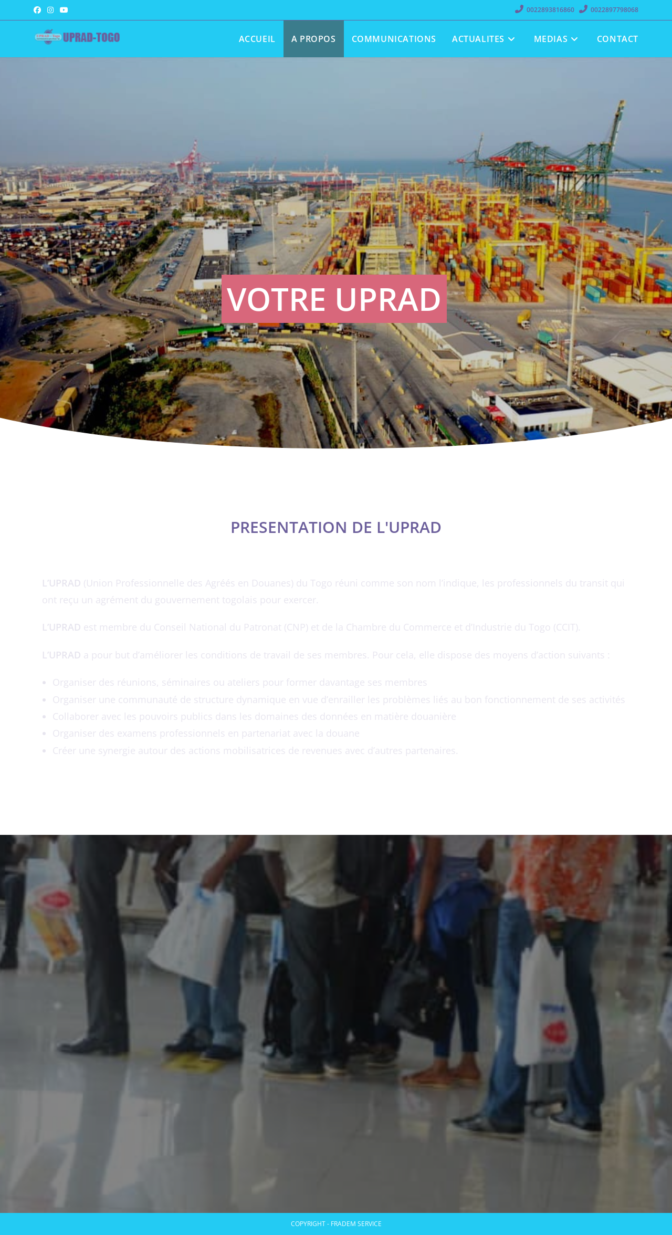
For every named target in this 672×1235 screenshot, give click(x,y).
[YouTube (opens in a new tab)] (64, 10)
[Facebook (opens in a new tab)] (39, 10)
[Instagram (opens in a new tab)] (50, 10)
